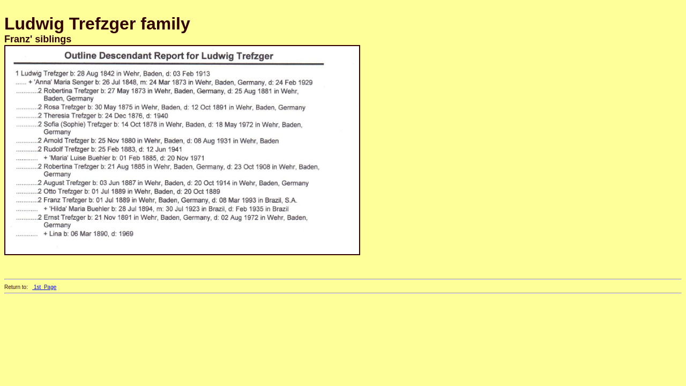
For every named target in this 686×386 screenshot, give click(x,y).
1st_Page (44, 287)
